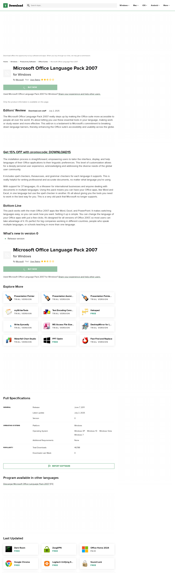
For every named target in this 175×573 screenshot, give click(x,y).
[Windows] (14, 61)
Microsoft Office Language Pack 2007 (55, 71)
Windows (124, 5)
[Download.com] (13, 5)
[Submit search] (28, 5)
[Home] (5, 61)
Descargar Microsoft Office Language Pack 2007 (26, 484)
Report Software (59, 466)
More (166, 5)
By (18, 80)
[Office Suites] (43, 61)
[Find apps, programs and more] (71, 5)
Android (154, 5)
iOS (143, 5)
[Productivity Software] (28, 61)
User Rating (42, 79)
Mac (135, 5)
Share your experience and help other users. (79, 94)
